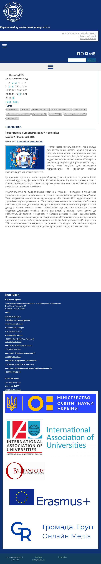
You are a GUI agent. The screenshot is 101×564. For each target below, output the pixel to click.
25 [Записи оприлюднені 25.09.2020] (19, 94)
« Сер (8, 102)
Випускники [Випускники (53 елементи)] (12, 109)
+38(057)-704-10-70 (13, 316)
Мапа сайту (62, 557)
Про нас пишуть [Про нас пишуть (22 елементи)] (39, 114)
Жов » (16, 102)
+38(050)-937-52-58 (13, 390)
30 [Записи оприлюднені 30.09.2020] (13, 98)
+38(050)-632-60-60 (13, 372)
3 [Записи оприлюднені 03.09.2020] (16, 83)
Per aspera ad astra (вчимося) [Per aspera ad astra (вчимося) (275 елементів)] (18, 114)
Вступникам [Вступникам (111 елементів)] (80, 109)
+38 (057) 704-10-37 (88, 39)
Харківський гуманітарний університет (24, 27)
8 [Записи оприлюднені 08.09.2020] (9, 86)
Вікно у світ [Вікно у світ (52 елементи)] (12, 118)
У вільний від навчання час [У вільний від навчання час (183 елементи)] (75, 114)
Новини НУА (13, 126)
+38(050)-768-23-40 (13, 349)
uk (49, 27)
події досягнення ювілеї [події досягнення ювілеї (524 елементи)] (61, 109)
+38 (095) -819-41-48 (13, 331)
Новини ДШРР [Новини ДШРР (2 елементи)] (55, 114)
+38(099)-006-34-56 (13, 357)
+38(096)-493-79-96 (13, 382)
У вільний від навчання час (30, 141)
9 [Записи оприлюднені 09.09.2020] (12, 86)
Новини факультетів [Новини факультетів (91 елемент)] (40, 109)
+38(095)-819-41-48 (13, 339)
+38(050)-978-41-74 (13, 364)
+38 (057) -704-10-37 (13, 342)
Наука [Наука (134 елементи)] (25, 109)
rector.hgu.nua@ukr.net (87, 36)
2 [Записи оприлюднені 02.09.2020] (12, 83)
